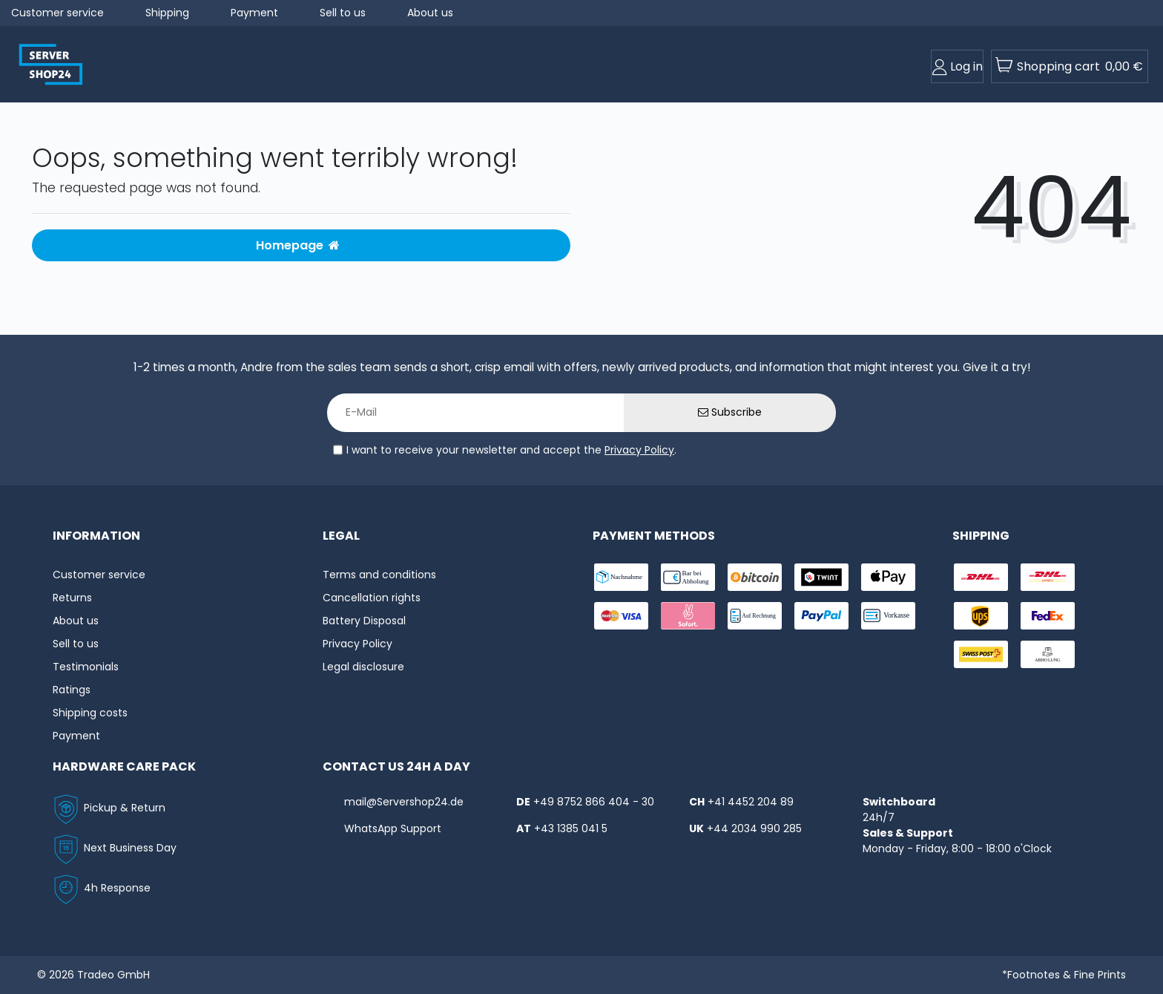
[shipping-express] (1048, 577)
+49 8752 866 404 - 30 (593, 801)
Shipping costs (90, 712)
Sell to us (343, 12)
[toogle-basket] (1069, 66)
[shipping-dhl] (981, 577)
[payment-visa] (621, 616)
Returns (72, 597)
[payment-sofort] (688, 616)
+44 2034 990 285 (754, 828)
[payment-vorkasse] (888, 616)
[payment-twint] (821, 577)
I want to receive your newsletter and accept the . (511, 449)
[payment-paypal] (821, 616)
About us (430, 12)
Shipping (167, 12)
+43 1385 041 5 (570, 828)
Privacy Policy (639, 449)
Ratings (71, 689)
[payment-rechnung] (755, 616)
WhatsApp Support (392, 828)
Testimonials (86, 666)
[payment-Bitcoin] (755, 577)
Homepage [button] (298, 245)
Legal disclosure (363, 666)
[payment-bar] (688, 577)
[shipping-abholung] (1048, 654)
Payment (254, 12)
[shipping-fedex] (1048, 616)
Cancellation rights (372, 597)
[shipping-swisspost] (981, 654)
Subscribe (730, 412)
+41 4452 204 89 (751, 801)
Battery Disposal (364, 620)
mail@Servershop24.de (404, 801)
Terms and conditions (379, 574)
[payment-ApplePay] (888, 577)
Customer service (57, 12)
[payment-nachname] (621, 577)
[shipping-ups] (981, 616)
